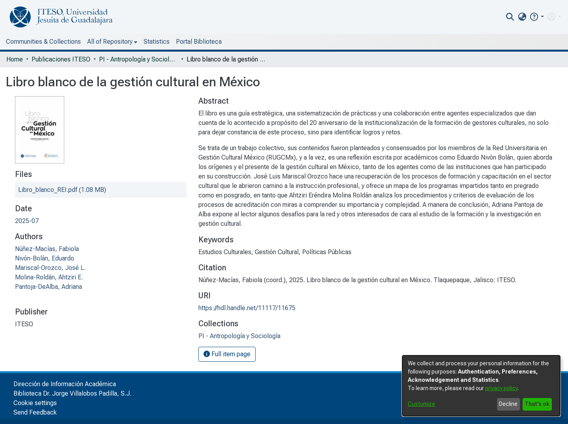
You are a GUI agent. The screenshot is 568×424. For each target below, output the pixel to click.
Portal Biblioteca (199, 41)
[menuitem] (522, 17)
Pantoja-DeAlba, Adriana (48, 286)
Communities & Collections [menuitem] (43, 41)
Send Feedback (35, 412)
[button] (536, 16)
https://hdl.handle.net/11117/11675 (246, 308)
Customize (421, 404)
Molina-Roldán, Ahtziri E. (49, 277)
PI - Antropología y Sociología (138, 59)
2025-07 (27, 221)
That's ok (537, 404)
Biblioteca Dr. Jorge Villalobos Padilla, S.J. (72, 393)
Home (14, 59)
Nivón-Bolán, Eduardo (44, 258)
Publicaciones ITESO (61, 59)
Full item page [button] (227, 354)
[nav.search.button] (510, 17)
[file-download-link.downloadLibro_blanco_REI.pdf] (62, 189)
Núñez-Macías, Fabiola (47, 249)
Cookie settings (35, 403)
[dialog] (481, 385)
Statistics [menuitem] (157, 41)
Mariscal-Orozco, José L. (50, 268)
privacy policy (501, 388)
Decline (508, 404)
